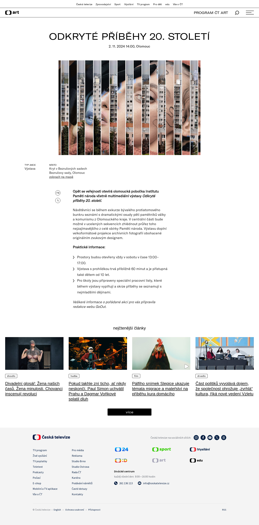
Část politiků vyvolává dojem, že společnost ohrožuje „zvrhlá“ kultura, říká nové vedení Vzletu (224, 388)
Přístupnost (94, 509)
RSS (224, 509)
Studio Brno (79, 461)
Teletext (38, 466)
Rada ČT (76, 472)
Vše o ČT (178, 4)
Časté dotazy (79, 488)
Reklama (77, 455)
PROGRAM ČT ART (211, 12)
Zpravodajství (103, 4)
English (57, 509)
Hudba (74, 376)
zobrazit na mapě (61, 177)
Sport (117, 4)
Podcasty (38, 472)
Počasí (36, 477)
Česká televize (84, 4)
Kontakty (77, 494)
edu (167, 4)
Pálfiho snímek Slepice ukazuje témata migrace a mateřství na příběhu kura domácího (160, 388)
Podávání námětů (82, 483)
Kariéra (76, 477)
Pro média (78, 450)
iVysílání (129, 4)
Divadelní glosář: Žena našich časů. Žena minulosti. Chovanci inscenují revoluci (34, 388)
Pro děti (157, 4)
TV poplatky (40, 461)
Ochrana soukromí (74, 509)
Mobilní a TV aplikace (45, 488)
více (129, 412)
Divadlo (11, 376)
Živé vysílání (40, 455)
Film (136, 376)
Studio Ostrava (80, 466)
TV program (143, 4)
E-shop (37, 483)
